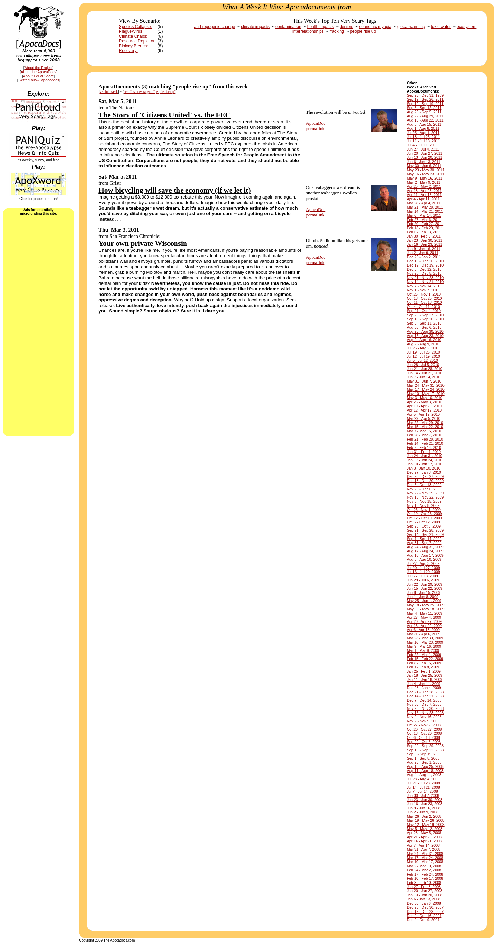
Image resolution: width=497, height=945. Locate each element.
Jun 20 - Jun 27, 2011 (424, 153)
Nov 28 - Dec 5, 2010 (424, 273)
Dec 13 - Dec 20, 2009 (425, 481)
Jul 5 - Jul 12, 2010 (422, 360)
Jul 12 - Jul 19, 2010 (423, 356)
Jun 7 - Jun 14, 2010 (423, 377)
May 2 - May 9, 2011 (423, 182)
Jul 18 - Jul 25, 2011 (423, 137)
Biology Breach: (133, 46)
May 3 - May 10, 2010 (424, 398)
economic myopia (375, 26)
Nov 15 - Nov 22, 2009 (425, 497)
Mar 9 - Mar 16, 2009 (424, 646)
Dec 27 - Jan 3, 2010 (424, 472)
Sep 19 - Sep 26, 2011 (425, 99)
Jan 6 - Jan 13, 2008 (423, 899)
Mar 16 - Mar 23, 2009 (425, 642)
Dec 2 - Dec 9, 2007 (423, 920)
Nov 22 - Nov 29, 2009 (425, 493)
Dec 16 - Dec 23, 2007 (425, 911)
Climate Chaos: (133, 36)
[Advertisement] (38, 325)
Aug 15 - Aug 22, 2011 (425, 120)
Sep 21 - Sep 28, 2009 (425, 530)
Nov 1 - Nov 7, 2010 (423, 290)
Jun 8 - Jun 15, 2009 (423, 592)
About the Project (39, 68)
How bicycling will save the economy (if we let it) (174, 190)
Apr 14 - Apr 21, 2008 (424, 841)
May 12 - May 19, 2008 (426, 824)
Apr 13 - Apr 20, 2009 (424, 626)
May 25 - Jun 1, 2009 (424, 601)
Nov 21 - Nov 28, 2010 (425, 278)
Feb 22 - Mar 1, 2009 (424, 655)
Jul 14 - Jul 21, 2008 (423, 787)
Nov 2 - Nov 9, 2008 (423, 721)
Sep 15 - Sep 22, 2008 (425, 750)
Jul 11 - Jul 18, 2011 (423, 141)
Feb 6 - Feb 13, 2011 (424, 232)
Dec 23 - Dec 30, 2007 (425, 907)
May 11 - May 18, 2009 (426, 609)
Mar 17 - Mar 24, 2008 (425, 858)
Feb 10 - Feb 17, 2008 (425, 878)
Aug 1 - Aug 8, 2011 (423, 128)
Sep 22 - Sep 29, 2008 (425, 746)
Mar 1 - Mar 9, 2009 (423, 650)
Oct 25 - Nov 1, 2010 (424, 294)
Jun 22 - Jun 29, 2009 (424, 584)
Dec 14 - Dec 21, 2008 (425, 696)
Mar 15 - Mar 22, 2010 (425, 427)
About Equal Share (38, 76)
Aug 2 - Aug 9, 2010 (423, 344)
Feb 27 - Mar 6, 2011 (424, 220)
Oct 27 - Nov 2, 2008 (424, 725)
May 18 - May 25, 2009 (426, 605)
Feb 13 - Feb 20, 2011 (425, 228)
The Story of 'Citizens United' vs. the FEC (164, 115)
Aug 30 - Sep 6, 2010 (424, 327)
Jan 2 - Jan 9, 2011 (422, 253)
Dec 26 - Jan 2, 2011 (424, 257)
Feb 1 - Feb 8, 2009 (423, 667)
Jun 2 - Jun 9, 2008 (422, 812)
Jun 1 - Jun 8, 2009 (422, 597)
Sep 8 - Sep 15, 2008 (424, 754)
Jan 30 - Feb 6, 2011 (424, 236)
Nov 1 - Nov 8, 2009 (423, 505)
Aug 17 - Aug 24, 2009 (425, 551)
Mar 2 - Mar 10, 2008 (424, 866)
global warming (411, 26)
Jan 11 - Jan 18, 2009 (424, 679)
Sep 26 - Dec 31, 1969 (425, 95)
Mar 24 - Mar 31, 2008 (425, 853)
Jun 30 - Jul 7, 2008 (423, 795)
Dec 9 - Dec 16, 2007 (424, 916)
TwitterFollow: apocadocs (38, 80)
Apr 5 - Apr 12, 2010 (423, 414)
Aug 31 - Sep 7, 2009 (424, 543)
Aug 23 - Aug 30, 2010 (425, 331)
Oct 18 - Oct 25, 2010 (424, 298)
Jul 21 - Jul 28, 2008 (423, 783)
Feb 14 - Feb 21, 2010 (425, 443)
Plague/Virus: (131, 31)
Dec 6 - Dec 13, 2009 (424, 485)
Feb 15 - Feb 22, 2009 (425, 659)
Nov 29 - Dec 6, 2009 (424, 489)
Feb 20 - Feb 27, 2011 (425, 224)
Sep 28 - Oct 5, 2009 (424, 526)
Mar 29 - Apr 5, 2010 (423, 418)
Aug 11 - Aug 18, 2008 (425, 771)
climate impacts (255, 26)
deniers (346, 26)
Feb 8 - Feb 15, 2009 (424, 663)
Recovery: (128, 50)
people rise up (363, 31)
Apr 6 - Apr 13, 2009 (423, 630)
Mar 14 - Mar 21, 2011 (425, 211)
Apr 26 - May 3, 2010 (424, 402)
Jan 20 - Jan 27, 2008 (424, 891)
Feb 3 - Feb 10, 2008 (424, 882)
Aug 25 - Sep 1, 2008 (424, 762)
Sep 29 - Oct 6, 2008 (424, 742)
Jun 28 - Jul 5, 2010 (423, 365)
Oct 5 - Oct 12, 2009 (423, 522)
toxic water (441, 26)
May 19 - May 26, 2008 (426, 820)
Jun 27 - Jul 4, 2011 (423, 149)
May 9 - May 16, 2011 (424, 178)
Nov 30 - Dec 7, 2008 (424, 704)
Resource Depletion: (138, 41)
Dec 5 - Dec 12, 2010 (424, 269)
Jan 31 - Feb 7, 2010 (424, 452)
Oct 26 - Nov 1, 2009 (424, 510)
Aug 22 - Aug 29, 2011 (425, 116)
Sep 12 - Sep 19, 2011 (425, 104)
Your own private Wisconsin (142, 243)
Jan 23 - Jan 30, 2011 (424, 240)
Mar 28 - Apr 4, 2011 (423, 203)
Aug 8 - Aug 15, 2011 (424, 124)
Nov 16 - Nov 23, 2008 (425, 713)
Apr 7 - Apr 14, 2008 (423, 845)
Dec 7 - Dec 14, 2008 (424, 700)
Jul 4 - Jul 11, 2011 (422, 145)
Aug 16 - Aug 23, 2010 (425, 336)
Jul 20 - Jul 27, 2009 (423, 568)
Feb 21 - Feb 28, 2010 (425, 439)
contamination (288, 26)
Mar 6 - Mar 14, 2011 (424, 215)
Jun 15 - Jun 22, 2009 (424, 588)
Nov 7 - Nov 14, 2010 (424, 286)
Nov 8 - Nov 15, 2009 (424, 501)
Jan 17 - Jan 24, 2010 (424, 460)
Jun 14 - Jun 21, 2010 (424, 373)
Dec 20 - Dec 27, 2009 (425, 476)
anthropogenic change (214, 26)
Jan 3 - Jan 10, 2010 (423, 468)
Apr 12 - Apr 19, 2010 (424, 410)
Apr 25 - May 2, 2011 (424, 186)
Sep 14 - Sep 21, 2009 (425, 534)
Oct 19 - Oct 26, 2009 (424, 514)
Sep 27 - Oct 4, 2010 (424, 311)
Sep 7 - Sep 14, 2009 (424, 539)
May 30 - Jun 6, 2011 (424, 166)
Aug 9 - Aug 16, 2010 (424, 340)
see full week (109, 92)
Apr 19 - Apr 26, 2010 (424, 406)
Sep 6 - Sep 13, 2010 (424, 323)
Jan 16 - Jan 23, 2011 (424, 244)
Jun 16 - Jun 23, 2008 (424, 804)
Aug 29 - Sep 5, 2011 (424, 112)
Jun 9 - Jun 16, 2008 (423, 808)
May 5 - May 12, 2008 (424, 829)
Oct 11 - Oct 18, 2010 (424, 302)
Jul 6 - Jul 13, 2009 (422, 576)
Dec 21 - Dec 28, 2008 (425, 692)
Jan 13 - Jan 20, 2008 (424, 895)
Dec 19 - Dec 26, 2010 (425, 261)
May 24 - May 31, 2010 (426, 385)
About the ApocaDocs (38, 72)
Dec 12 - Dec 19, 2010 (425, 265)
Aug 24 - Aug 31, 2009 (425, 547)
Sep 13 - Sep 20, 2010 (425, 319)
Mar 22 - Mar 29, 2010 (425, 423)
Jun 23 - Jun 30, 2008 (424, 800)
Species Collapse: (135, 26)
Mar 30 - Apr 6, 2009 (423, 634)
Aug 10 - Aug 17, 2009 (425, 555)
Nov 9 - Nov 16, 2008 (424, 717)
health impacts (320, 26)
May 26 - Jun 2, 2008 (424, 816)
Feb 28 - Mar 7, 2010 (424, 435)
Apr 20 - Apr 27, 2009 (424, 621)
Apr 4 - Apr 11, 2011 (423, 199)
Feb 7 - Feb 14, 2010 (424, 447)
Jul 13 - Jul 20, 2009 (423, 572)
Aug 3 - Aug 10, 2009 (424, 559)
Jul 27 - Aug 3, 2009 (423, 563)
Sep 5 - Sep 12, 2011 (424, 108)
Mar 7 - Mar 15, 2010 (424, 431)
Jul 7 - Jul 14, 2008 (422, 791)
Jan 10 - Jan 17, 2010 (424, 464)
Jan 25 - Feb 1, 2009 (424, 671)
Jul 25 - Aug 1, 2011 (423, 133)
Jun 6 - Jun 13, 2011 (423, 162)
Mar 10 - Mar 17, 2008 (425, 862)
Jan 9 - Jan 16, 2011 (423, 249)
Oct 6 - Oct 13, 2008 (423, 737)
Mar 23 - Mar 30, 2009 (425, 638)
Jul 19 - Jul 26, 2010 (423, 352)
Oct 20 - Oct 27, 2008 (424, 729)
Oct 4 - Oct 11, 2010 (423, 307)
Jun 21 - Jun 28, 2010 (424, 369)
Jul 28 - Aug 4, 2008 (423, 779)
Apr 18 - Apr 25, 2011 (424, 191)
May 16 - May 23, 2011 (426, 174)
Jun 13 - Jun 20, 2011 (424, 157)
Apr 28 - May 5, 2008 (424, 833)
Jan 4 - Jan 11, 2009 (423, 684)
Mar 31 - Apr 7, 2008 (423, 849)
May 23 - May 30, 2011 (426, 170)
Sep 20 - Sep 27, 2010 (425, 315)
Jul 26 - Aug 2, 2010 (423, 348)
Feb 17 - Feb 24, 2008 (425, 874)
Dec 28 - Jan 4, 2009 (424, 688)
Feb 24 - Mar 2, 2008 (424, 870)
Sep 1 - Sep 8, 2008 (423, 758)
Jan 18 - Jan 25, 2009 (424, 675)
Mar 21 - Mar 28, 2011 (425, 207)
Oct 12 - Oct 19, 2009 (424, 518)
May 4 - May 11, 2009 (424, 613)
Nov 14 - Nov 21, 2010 (425, 282)
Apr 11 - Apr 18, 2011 (424, 195)
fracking (337, 31)
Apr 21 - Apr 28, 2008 (424, 837)
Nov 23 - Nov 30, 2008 (425, 708)
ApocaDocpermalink (315, 125)
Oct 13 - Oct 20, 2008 (424, 733)
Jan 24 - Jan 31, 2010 (424, 456)
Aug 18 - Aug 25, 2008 (425, 766)
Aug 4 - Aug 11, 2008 (424, 775)
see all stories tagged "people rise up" (149, 92)
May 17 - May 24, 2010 (426, 389)
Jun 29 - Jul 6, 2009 (423, 580)
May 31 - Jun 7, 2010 (424, 381)
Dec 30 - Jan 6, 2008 (424, 903)
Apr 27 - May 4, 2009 (424, 617)
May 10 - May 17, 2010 (426, 394)
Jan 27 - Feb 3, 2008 (424, 887)
